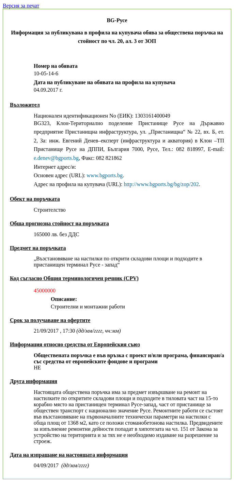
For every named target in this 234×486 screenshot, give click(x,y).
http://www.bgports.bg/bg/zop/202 (161, 184)
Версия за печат (21, 6)
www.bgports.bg (105, 175)
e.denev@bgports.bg (56, 158)
